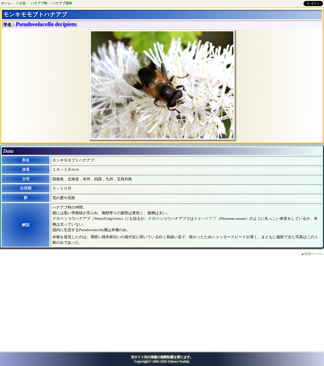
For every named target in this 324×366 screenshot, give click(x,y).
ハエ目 (21, 3)
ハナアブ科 (39, 3)
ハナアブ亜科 (62, 3)
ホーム (6, 3)
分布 (26, 179)
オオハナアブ (205, 218)
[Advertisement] (44, 301)
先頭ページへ (314, 254)
